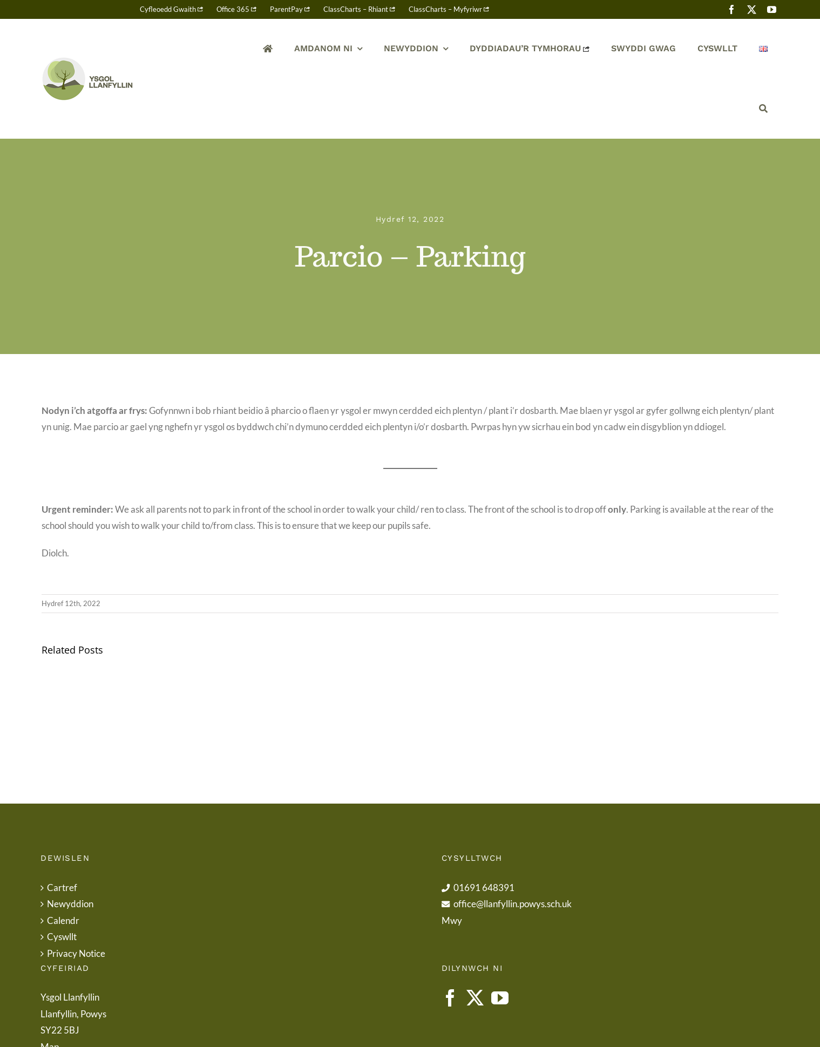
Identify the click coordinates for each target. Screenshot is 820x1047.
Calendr (63, 920)
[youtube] (771, 9)
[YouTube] (500, 998)
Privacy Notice (76, 953)
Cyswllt (62, 936)
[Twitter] (475, 998)
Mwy (452, 920)
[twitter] (751, 9)
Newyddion (70, 903)
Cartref (62, 887)
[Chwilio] (763, 109)
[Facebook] (450, 998)
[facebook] (731, 9)
